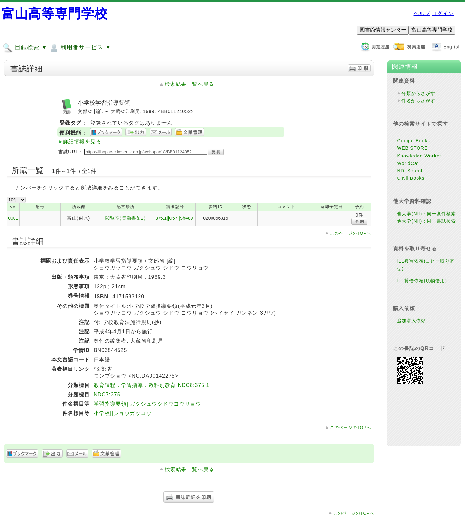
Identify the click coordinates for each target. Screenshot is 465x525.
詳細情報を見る (82, 141)
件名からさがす (418, 100)
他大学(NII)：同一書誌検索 (426, 221)
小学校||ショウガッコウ (123, 413)
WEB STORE (412, 148)
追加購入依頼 (411, 320)
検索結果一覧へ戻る (189, 84)
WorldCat (408, 163)
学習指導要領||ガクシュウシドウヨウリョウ (147, 404)
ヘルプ (422, 13)
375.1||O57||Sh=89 (174, 218)
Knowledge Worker (419, 155)
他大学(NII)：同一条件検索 (426, 213)
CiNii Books (410, 178)
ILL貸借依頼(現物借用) (422, 280)
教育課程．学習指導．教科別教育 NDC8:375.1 (152, 385)
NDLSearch (410, 170)
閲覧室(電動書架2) (125, 218)
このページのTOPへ (350, 233)
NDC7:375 (107, 394)
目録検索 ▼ (25, 48)
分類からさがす (418, 93)
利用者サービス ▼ (80, 48)
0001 (13, 218)
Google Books (413, 140)
